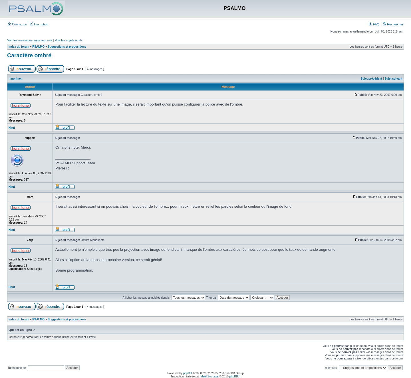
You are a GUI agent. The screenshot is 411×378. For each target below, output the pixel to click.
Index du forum (19, 46)
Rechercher (393, 24)
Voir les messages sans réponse (29, 40)
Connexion (17, 24)
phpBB (187, 373)
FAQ (374, 24)
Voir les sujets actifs (68, 40)
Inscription (39, 24)
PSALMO (38, 46)
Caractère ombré (29, 55)
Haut (12, 127)
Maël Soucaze (209, 376)
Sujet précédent (371, 78)
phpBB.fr (235, 376)
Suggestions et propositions (67, 46)
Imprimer (16, 78)
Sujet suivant (393, 78)
